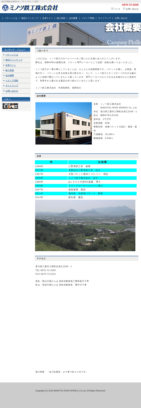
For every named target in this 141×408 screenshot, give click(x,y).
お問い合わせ (132, 9)
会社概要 (73, 18)
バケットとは (11, 18)
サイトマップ (104, 18)
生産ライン (47, 18)
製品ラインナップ (29, 18)
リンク (117, 9)
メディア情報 (88, 18)
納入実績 (61, 18)
